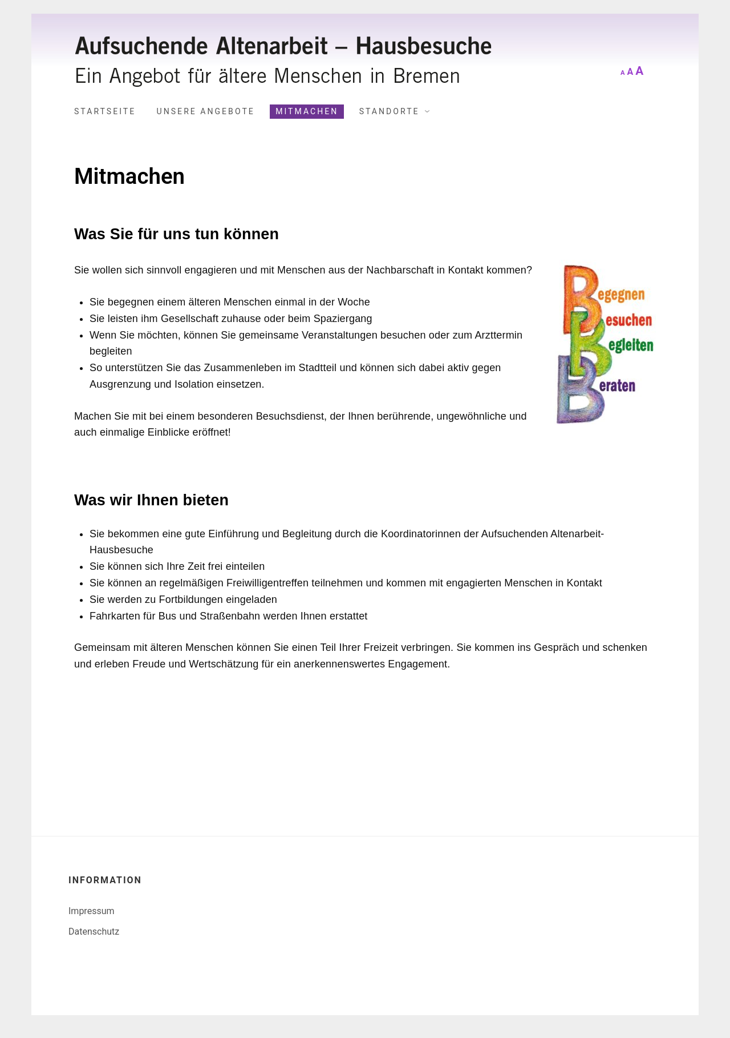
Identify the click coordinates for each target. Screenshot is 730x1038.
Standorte (389, 111)
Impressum (91, 911)
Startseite (105, 111)
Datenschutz (93, 931)
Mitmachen (306, 111)
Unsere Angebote (206, 111)
